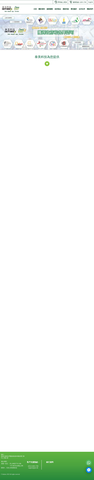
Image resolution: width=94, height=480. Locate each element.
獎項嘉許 (74, 9)
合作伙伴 (82, 9)
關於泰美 (42, 9)
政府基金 (58, 9)
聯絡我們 (90, 9)
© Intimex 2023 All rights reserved (10, 474)
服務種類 (50, 9)
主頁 (35, 9)
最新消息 (66, 9)
